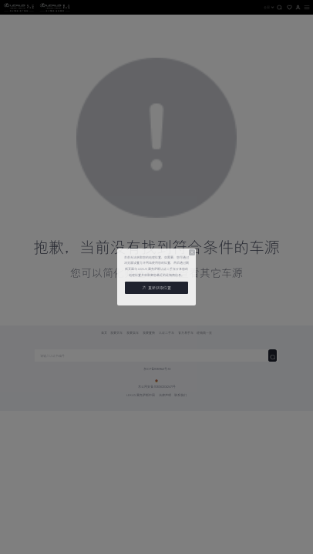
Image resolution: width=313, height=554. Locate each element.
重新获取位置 (156, 287)
